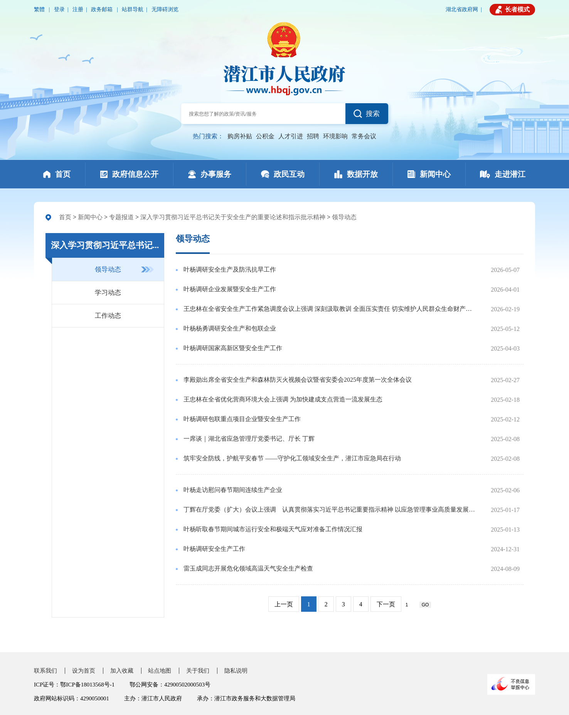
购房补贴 (239, 136)
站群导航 (132, 9)
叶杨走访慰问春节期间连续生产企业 (232, 490)
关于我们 (197, 671)
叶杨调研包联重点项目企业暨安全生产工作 (242, 419)
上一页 (283, 604)
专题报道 (121, 217)
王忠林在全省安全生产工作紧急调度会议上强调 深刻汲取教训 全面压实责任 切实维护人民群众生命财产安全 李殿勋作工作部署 (330, 308)
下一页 (386, 604)
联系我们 (45, 671)
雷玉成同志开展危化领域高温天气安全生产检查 (248, 568)
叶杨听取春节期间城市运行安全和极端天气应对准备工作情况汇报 (272, 529)
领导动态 (344, 217)
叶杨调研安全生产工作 (214, 548)
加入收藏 (121, 671)
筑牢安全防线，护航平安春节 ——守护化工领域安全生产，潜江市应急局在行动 (292, 458)
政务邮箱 (102, 9)
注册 (77, 9)
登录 (59, 9)
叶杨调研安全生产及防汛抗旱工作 (229, 269)
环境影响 (335, 136)
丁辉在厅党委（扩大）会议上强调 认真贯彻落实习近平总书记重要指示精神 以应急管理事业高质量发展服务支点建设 (330, 509)
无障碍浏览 (165, 9)
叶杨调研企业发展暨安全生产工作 (229, 289)
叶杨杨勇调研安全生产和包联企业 (229, 328)
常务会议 (364, 136)
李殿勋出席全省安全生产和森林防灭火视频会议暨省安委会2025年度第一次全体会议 (297, 379)
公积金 (265, 136)
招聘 (313, 136)
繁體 (40, 9)
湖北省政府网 (462, 9)
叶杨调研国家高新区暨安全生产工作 (232, 348)
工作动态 (108, 315)
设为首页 (83, 671)
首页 (65, 217)
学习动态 (108, 292)
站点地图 (159, 671)
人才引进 (290, 136)
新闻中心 (90, 217)
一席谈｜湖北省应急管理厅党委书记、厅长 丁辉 (249, 438)
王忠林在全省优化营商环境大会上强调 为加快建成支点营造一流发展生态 (282, 399)
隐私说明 (235, 671)
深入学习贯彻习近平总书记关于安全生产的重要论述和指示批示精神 (232, 217)
